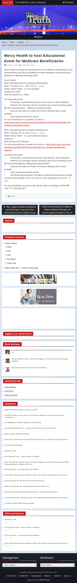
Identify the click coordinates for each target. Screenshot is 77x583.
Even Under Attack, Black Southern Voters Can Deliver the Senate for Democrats (36, 475)
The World (11, 259)
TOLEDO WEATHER (38, 318)
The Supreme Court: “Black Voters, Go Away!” (22, 456)
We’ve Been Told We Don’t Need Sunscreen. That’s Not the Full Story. (31, 492)
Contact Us (57, 576)
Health (12, 196)
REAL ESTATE (11, 395)
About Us (67, 576)
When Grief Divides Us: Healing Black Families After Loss (27, 486)
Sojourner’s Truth (28, 65)
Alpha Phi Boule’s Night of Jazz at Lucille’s (21, 410)
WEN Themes (45, 580)
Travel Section (11, 243)
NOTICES (9, 391)
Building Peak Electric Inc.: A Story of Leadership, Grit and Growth (30, 428)
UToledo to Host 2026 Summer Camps (19, 503)
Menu (38, 37)
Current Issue (11, 576)
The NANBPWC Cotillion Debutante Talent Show (23, 422)
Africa (9, 247)
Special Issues (36, 576)
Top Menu (68, 2)
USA (9, 255)
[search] (36, 227)
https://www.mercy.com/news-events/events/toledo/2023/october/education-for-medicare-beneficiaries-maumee (37, 147)
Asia (8, 251)
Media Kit (47, 576)
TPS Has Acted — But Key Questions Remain (22, 469)
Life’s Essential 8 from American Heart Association (25, 481)
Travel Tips (11, 263)
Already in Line (10, 451)
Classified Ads (24, 576)
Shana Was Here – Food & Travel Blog (21, 268)
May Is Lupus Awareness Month (17, 434)
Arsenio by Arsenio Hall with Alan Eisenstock (29, 368)
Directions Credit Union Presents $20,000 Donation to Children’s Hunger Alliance (36, 439)
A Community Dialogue (14, 445)
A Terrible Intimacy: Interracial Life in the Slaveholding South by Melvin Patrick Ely (36, 498)
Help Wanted (10, 387)
